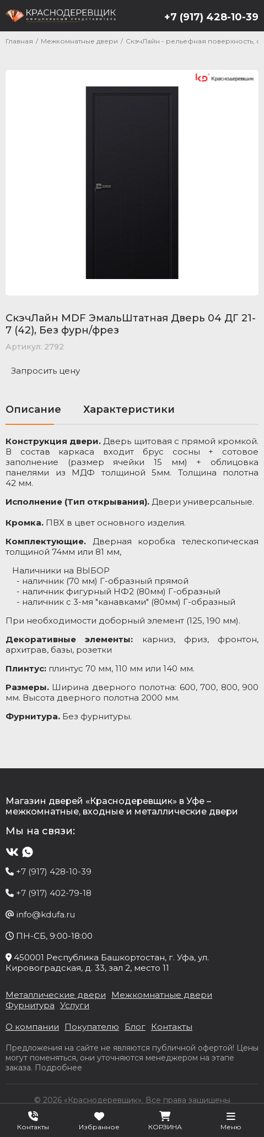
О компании (32, 1026)
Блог (135, 1026)
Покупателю (91, 1026)
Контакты (171, 1026)
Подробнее (58, 1068)
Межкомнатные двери (161, 995)
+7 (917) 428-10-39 (211, 17)
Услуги (74, 1005)
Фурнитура (30, 1005)
